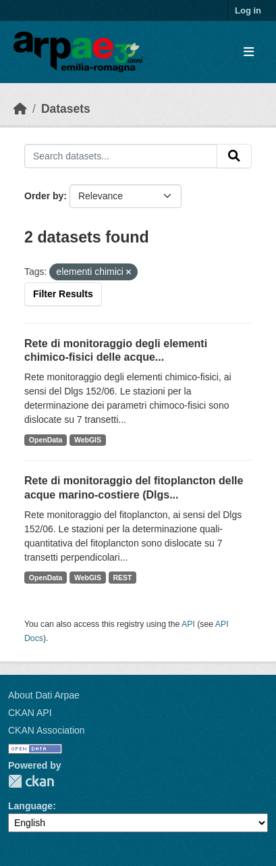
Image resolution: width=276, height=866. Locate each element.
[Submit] (234, 156)
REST (122, 578)
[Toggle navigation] (249, 52)
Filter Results (63, 293)
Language (30, 805)
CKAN (31, 781)
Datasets (65, 109)
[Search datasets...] (120, 156)
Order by (43, 195)
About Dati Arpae (44, 695)
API (188, 624)
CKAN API (30, 712)
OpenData (46, 440)
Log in (248, 10)
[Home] (20, 109)
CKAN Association (46, 730)
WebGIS (87, 440)
